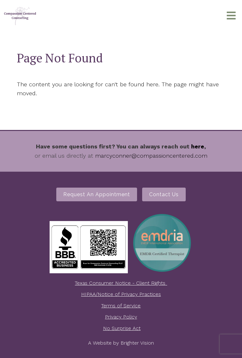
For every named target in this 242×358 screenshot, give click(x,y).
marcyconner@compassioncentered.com (151, 155)
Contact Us (164, 194)
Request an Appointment (96, 194)
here (197, 146)
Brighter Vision (137, 343)
